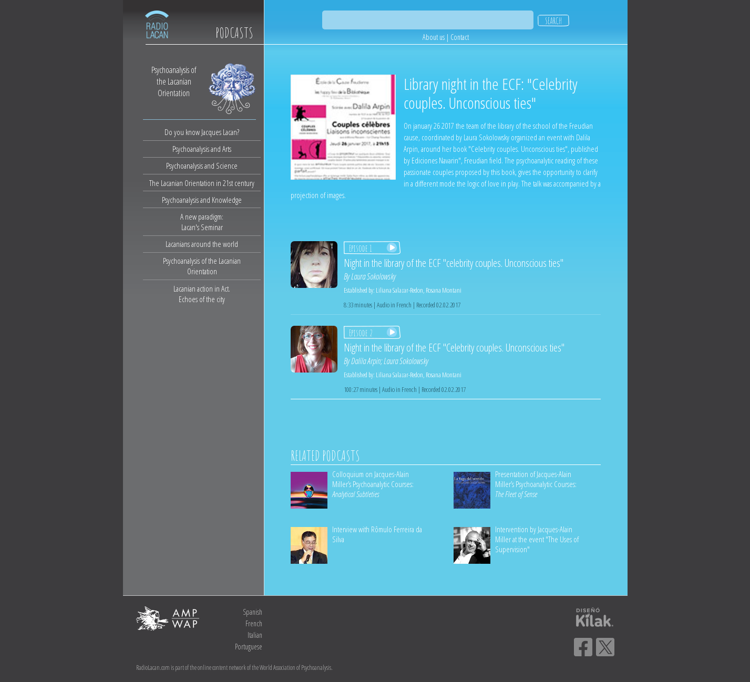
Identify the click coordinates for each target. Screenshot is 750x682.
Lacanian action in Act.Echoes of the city (201, 293)
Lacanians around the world (202, 244)
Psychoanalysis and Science (202, 165)
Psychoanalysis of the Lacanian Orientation (202, 265)
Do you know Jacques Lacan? (202, 132)
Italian (255, 635)
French (253, 623)
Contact (459, 37)
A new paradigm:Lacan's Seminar (201, 221)
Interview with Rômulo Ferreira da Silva (377, 534)
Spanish (252, 612)
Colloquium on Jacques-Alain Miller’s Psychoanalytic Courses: (373, 484)
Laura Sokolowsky (373, 276)
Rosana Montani (443, 290)
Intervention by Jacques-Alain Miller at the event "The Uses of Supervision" (537, 539)
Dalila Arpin (366, 361)
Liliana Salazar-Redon (399, 290)
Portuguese (248, 647)
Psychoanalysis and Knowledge (202, 199)
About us (434, 37)
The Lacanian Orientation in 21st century (201, 183)
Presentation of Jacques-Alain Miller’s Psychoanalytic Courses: (536, 484)
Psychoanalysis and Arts (201, 148)
